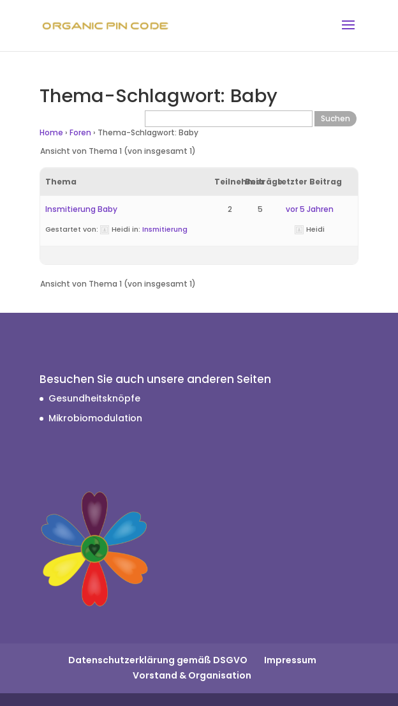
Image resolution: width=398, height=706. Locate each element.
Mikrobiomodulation (95, 418)
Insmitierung (165, 229)
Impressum (290, 660)
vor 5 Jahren (310, 209)
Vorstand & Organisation (192, 675)
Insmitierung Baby (81, 209)
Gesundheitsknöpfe (94, 398)
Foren (80, 132)
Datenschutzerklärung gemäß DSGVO (157, 660)
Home (51, 132)
